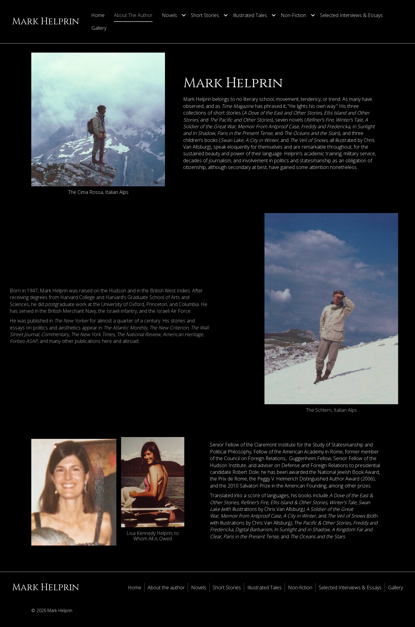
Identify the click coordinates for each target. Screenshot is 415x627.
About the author (133, 15)
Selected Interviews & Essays (351, 15)
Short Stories (205, 15)
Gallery (98, 28)
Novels (169, 15)
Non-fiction (293, 15)
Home (98, 15)
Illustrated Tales (250, 15)
